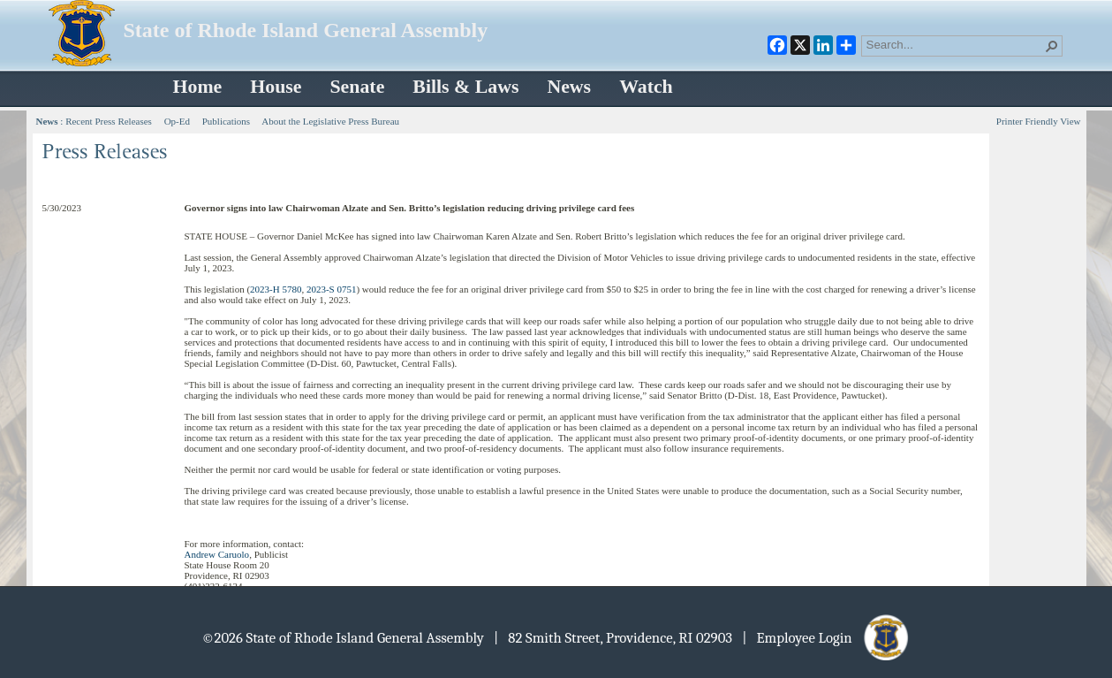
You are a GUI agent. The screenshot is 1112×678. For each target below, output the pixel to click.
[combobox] (954, 44)
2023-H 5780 (275, 289)
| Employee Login (826, 637)
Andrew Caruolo (217, 554)
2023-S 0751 (331, 289)
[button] (1052, 46)
